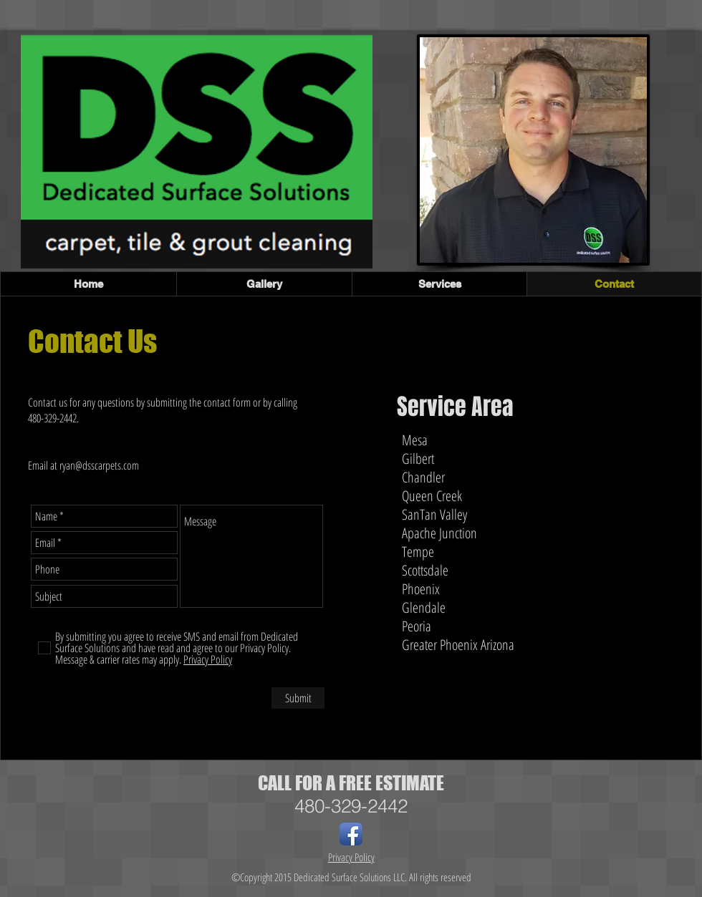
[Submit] (297, 698)
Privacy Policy (351, 857)
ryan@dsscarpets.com (99, 465)
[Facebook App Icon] (351, 834)
